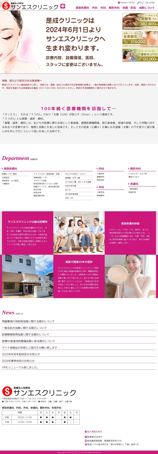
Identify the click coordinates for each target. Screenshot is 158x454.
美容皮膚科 (82, 7)
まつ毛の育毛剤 (71, 194)
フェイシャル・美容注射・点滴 (46, 174)
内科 (94, 7)
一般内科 (100, 173)
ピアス (68, 190)
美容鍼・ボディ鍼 (72, 178)
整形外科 (114, 7)
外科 (103, 7)
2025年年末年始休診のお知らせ (21, 354)
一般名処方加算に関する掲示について (24, 328)
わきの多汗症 (70, 186)
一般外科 (100, 192)
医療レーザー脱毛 (9, 174)
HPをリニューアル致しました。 (21, 367)
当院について (147, 7)
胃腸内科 (100, 176)
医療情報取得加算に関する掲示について (25, 334)
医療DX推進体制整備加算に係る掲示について (28, 341)
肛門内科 (100, 180)
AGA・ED (69, 198)
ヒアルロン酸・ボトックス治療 (78, 182)
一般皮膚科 (133, 189)
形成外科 (132, 192)
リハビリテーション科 (137, 173)
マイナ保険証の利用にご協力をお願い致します (29, 347)
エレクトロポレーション (75, 174)
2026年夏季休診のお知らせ (18, 361)
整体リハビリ (133, 176)
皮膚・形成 (129, 7)
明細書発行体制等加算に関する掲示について (28, 321)
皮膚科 (133, 184)
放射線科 (100, 195)
